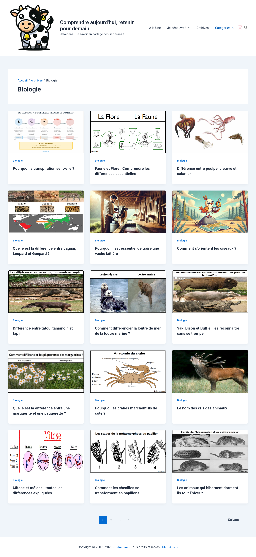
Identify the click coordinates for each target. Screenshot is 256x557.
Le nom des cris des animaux (203, 407)
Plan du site (170, 547)
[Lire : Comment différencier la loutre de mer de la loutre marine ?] (128, 291)
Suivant (235, 520)
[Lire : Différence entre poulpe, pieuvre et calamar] (210, 131)
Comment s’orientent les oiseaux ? (208, 248)
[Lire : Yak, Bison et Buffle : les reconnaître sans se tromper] (210, 291)
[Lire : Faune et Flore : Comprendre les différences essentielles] (128, 131)
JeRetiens (121, 547)
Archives (202, 28)
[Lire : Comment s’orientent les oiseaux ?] (210, 211)
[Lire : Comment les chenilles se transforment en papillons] (128, 451)
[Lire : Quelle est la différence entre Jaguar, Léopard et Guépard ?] (46, 211)
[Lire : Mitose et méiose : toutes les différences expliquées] (46, 451)
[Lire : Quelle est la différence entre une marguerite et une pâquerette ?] (46, 371)
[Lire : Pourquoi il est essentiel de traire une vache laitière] (128, 211)
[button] (188, 28)
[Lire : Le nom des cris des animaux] (210, 371)
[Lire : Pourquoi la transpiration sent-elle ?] (46, 131)
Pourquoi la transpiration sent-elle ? (45, 168)
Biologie (18, 160)
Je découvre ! (178, 28)
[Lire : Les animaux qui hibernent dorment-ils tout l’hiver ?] (210, 451)
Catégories (224, 28)
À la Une (155, 28)
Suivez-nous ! (241, 28)
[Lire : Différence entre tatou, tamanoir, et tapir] (46, 291)
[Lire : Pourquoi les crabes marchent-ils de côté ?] (128, 371)
